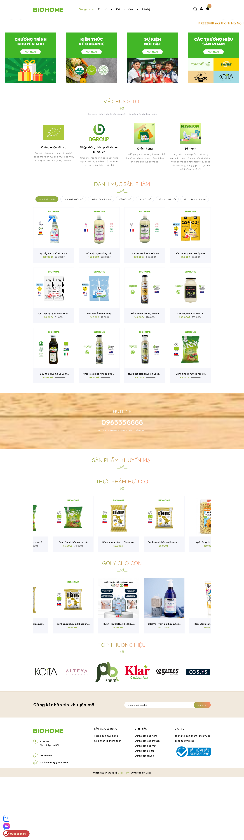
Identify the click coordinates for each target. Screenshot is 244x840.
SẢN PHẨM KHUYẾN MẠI (194, 262)
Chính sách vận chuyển (147, 804)
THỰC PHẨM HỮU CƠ (73, 262)
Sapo (148, 836)
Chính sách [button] (141, 792)
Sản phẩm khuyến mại (122, 523)
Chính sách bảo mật (145, 809)
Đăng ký (202, 768)
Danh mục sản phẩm (122, 247)
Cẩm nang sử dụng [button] (105, 792)
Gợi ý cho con (122, 626)
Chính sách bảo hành (145, 799)
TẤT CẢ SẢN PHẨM (47, 262)
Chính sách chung (144, 819)
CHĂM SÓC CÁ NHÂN (101, 262)
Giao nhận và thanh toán (107, 804)
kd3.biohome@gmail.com (54, 825)
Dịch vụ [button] (179, 792)
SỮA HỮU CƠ (125, 262)
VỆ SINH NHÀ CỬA (167, 262)
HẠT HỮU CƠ (145, 262)
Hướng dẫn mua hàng (106, 799)
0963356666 (122, 485)
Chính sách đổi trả (144, 814)
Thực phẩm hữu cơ (122, 545)
